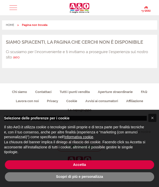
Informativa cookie (78, 137)
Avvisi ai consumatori (101, 101)
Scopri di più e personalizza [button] (79, 177)
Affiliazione (134, 101)
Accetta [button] (79, 165)
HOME (10, 25)
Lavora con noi (27, 101)
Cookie (71, 101)
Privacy (52, 101)
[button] (13, 7)
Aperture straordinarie (115, 92)
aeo (16, 57)
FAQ (144, 92)
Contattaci (43, 92)
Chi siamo (19, 92)
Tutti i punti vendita (75, 92)
